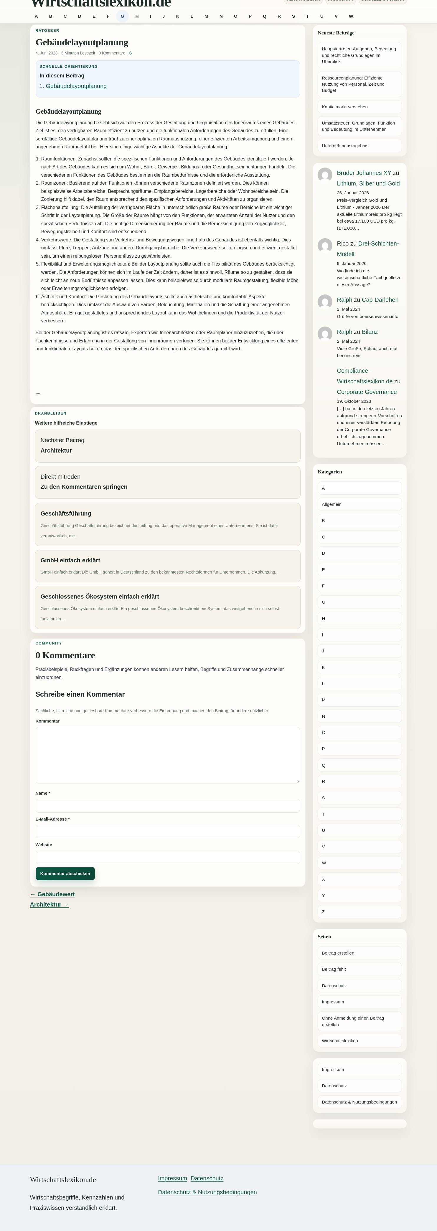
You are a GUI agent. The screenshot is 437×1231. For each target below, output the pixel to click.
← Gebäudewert (52, 894)
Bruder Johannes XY (364, 173)
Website (44, 844)
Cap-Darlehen (380, 299)
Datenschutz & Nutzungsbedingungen (359, 1101)
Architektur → (49, 904)
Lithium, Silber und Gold (368, 183)
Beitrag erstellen (338, 952)
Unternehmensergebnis (345, 145)
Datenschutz (334, 985)
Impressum (333, 1001)
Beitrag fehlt (334, 969)
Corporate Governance (367, 392)
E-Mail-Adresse (53, 819)
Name (43, 793)
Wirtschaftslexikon (340, 1040)
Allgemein (332, 504)
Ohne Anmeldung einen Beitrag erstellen (353, 1021)
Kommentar (48, 721)
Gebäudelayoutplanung (76, 86)
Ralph (344, 299)
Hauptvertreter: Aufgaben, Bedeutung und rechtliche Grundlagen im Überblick (359, 55)
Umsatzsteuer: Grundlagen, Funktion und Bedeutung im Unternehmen (358, 126)
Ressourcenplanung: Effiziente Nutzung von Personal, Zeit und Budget (353, 84)
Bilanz (370, 332)
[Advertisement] (168, 371)
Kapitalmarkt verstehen (344, 106)
